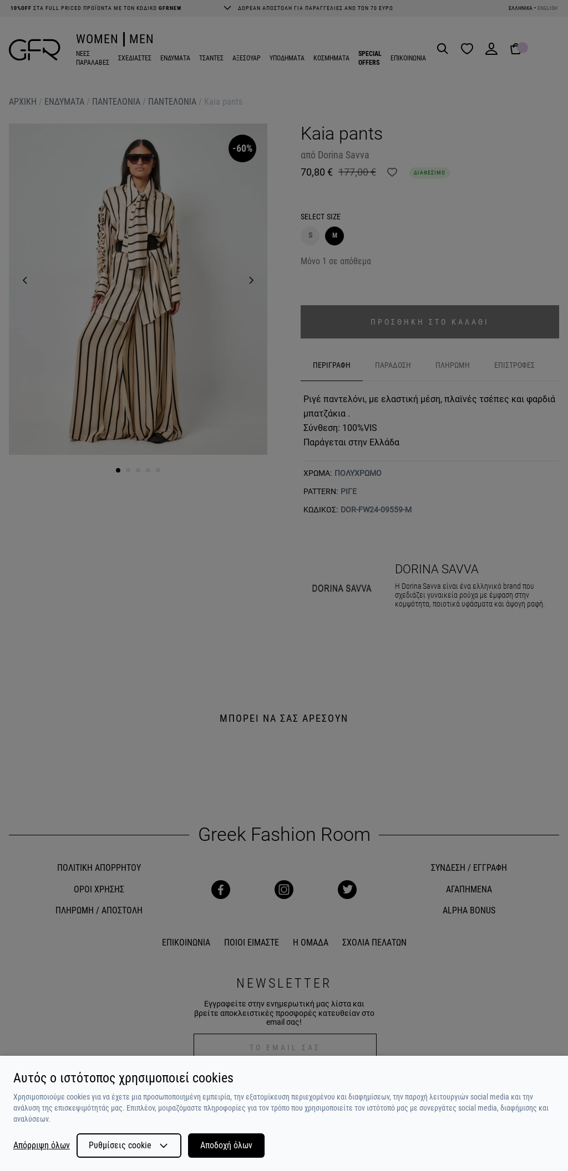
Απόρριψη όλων (41, 1146)
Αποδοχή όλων (226, 1145)
